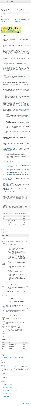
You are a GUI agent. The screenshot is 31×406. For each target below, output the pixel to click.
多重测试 (23, 103)
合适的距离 (26, 116)
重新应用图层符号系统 (11, 185)
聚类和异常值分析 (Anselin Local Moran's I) (10, 391)
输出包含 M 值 (26, 358)
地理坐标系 (5, 68)
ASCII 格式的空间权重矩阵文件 (13, 149)
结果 (20, 213)
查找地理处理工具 (6, 398)
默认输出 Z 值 (15, 359)
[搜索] (23, 1)
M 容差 (6, 359)
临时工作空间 (16, 358)
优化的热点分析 (5, 395)
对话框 (3, 232)
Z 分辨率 (19, 359)
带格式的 (16, 177)
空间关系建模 (5, 191)
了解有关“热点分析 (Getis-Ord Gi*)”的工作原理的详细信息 (11, 21)
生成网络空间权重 (11, 148)
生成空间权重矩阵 (27, 134)
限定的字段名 (21, 358)
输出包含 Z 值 (9, 359)
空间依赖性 (27, 103)
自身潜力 (20, 172)
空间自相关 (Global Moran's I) (8, 389)
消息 (15, 104)
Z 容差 (22, 359)
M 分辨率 (2, 359)
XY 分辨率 (25, 359)
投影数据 (18, 76)
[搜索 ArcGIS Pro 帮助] (14, 1)
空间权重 (4, 386)
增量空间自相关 (5, 394)
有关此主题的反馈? (26, 404)
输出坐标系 (25, 67)
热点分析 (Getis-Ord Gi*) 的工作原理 (9, 392)
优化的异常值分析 (6, 397)
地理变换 (7, 358)
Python (6, 232)
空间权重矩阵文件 (24, 136)
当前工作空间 (11, 358)
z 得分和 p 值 (5, 42)
